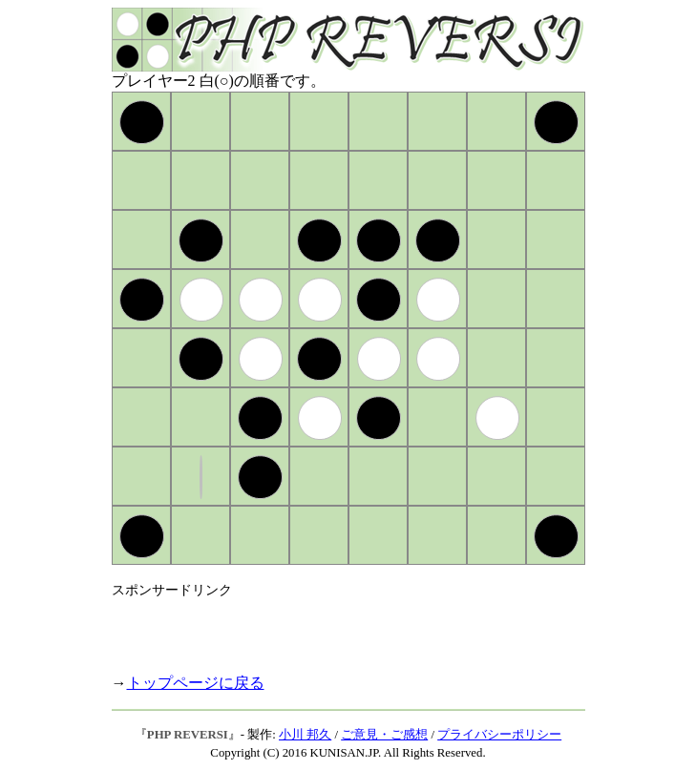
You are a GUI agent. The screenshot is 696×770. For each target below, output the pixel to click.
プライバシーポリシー (499, 734)
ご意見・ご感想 (384, 734)
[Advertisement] (335, 627)
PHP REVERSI (187, 734)
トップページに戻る (195, 683)
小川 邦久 (305, 734)
